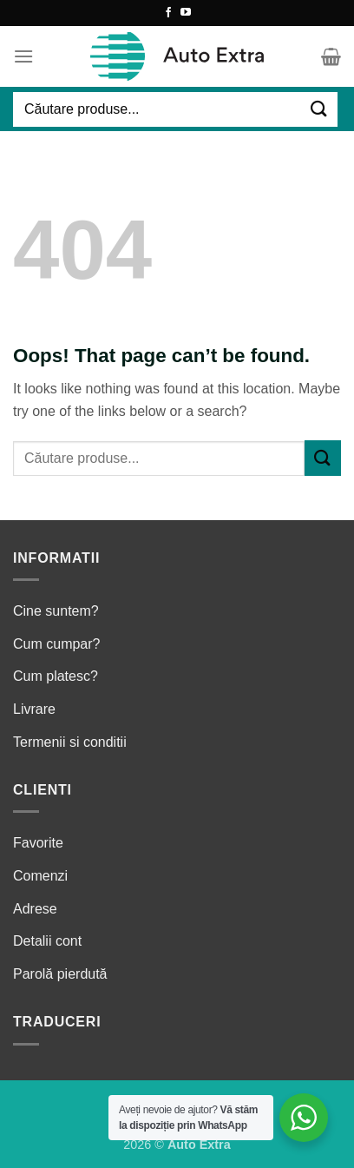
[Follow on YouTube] (185, 13)
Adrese (35, 908)
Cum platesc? (55, 676)
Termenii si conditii (70, 742)
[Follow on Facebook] (168, 13)
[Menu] (23, 56)
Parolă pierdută (60, 974)
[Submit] (319, 109)
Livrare (34, 709)
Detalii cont (47, 941)
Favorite (38, 842)
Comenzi (40, 875)
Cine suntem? (56, 611)
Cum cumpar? (56, 644)
